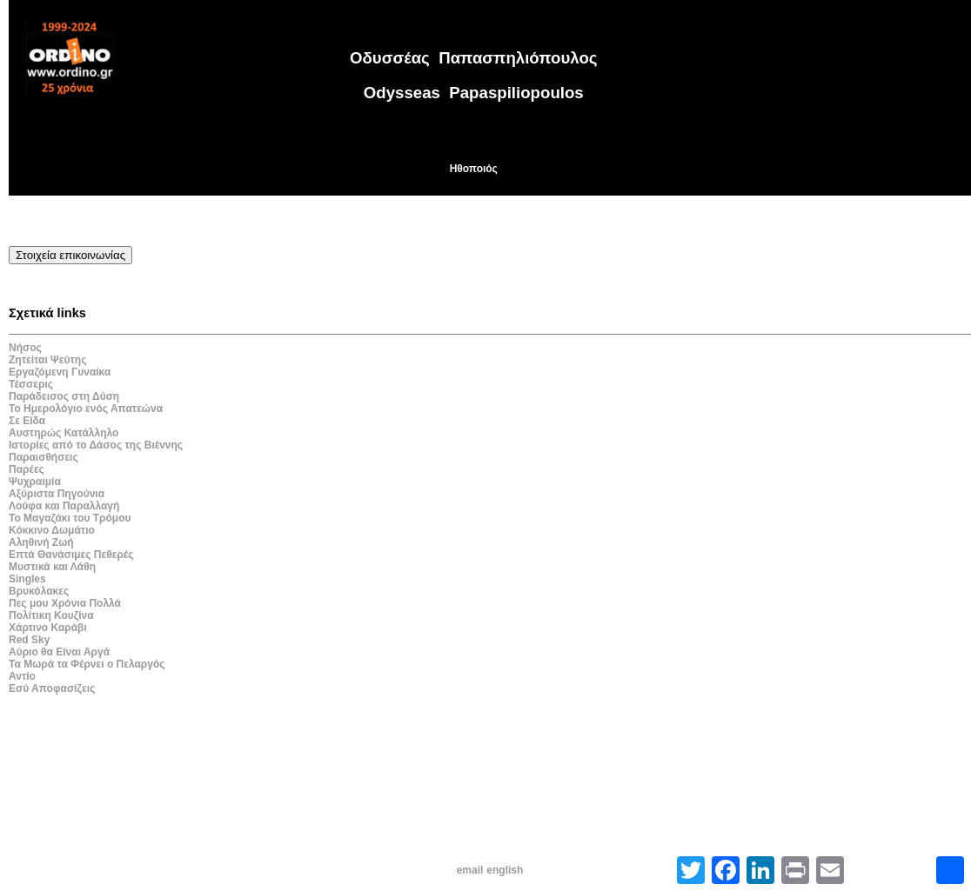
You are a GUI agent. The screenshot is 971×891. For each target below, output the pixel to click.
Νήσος (25, 348)
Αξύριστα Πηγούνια (56, 494)
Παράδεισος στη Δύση (64, 396)
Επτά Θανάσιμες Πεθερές (71, 555)
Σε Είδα (27, 421)
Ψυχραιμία (35, 481)
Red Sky (29, 640)
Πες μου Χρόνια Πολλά (65, 603)
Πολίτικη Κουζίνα (51, 615)
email (470, 870)
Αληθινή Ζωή (41, 542)
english (504, 870)
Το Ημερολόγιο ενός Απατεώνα (86, 408)
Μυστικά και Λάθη (52, 567)
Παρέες (26, 469)
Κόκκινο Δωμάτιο (52, 530)
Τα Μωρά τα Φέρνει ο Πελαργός (86, 664)
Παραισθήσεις (43, 457)
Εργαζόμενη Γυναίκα (59, 372)
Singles (27, 579)
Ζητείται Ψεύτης (47, 360)
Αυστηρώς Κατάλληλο (63, 433)
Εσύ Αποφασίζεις (52, 688)
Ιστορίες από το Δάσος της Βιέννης (96, 445)
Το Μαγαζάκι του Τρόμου (70, 518)
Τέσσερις (31, 384)
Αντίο (22, 676)
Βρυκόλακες (39, 591)
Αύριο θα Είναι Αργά (59, 652)
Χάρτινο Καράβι (48, 628)
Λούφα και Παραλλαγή (64, 506)
